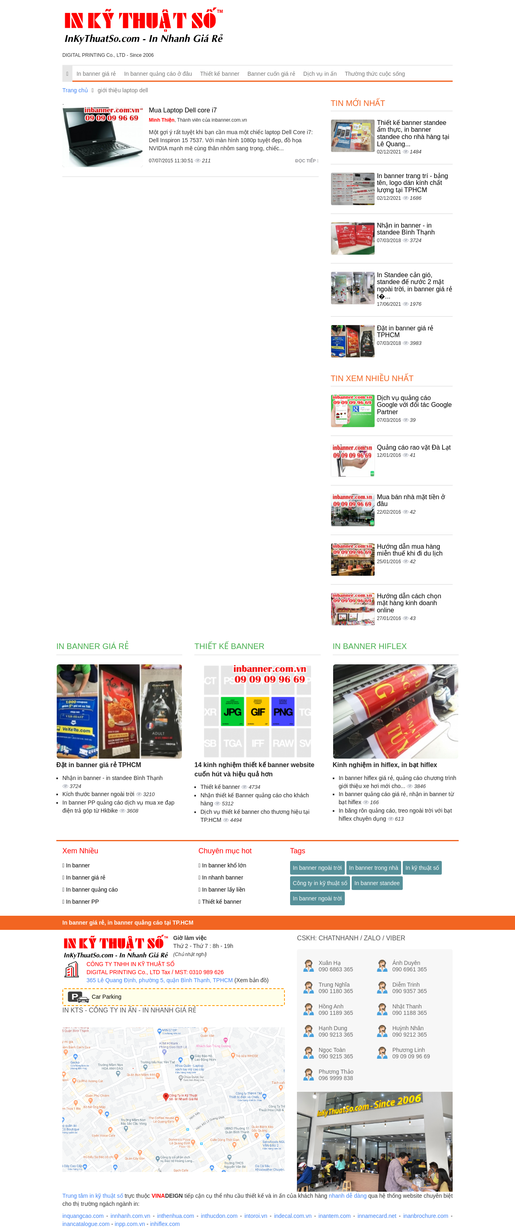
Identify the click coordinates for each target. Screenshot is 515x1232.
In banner (76, 865)
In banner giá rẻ (96, 74)
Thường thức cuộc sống (375, 74)
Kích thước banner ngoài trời (99, 794)
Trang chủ (75, 90)
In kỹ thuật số (422, 868)
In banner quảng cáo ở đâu (158, 74)
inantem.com (335, 1216)
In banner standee (377, 883)
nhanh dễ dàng (348, 1196)
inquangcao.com (83, 1216)
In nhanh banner (220, 877)
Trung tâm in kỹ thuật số (92, 1196)
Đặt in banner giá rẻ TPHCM (98, 764)
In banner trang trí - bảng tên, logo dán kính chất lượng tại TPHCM (412, 182)
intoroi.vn (255, 1216)
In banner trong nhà (373, 868)
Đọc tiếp (307, 160)
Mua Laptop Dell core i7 (183, 110)
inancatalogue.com (86, 1224)
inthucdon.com (219, 1216)
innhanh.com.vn (130, 1216)
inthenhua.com (175, 1216)
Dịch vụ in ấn (320, 74)
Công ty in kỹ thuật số (320, 883)
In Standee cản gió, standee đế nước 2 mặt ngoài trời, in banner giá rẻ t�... (414, 286)
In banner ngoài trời (317, 868)
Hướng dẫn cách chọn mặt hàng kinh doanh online (409, 603)
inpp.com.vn (130, 1224)
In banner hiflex (370, 646)
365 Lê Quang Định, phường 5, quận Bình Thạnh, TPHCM (160, 980)
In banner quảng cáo (90, 889)
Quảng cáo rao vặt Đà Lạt (414, 447)
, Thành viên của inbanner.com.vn (198, 120)
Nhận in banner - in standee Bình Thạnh (406, 229)
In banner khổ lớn (222, 865)
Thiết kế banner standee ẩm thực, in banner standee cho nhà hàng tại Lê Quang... (413, 133)
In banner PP (80, 901)
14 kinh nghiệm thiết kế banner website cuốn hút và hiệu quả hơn (254, 769)
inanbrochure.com (425, 1216)
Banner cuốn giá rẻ (271, 74)
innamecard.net (377, 1216)
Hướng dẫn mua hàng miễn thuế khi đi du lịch (410, 550)
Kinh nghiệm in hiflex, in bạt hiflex (385, 764)
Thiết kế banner (219, 74)
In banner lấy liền (221, 889)
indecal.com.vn (292, 1216)
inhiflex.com (165, 1224)
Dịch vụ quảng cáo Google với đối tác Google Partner (414, 404)
